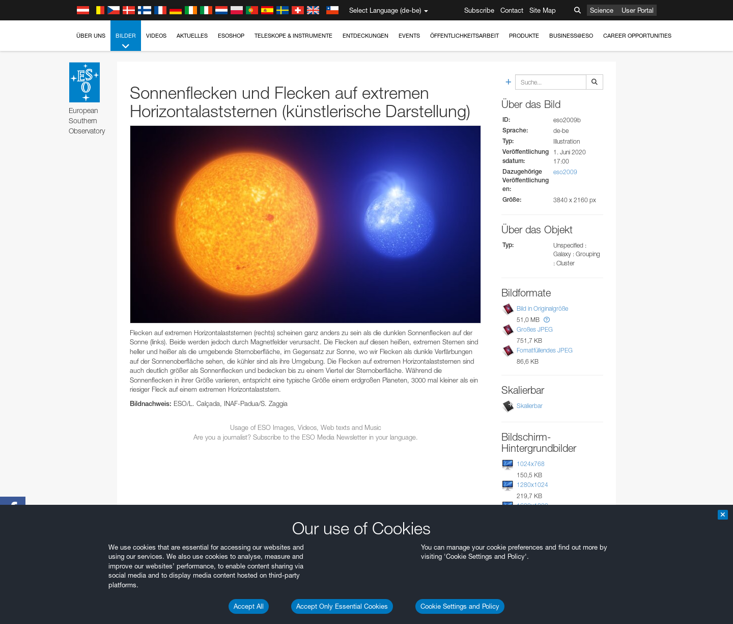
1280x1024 (532, 485)
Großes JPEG (535, 329)
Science (601, 10)
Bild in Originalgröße (542, 308)
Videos (156, 35)
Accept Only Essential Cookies (342, 606)
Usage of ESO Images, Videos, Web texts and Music (305, 427)
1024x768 (531, 464)
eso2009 (565, 172)
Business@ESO (571, 35)
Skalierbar (530, 406)
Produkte (524, 35)
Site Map (542, 10)
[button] (547, 319)
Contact (511, 10)
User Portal (638, 10)
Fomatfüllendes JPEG (545, 350)
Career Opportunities (637, 35)
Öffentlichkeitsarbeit (464, 35)
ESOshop (231, 35)
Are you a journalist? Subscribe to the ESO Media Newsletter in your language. (305, 437)
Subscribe (479, 10)
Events (409, 35)
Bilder (125, 41)
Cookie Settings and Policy (459, 606)
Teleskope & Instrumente (293, 35)
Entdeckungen (365, 35)
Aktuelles (192, 35)
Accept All (249, 606)
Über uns (90, 35)
